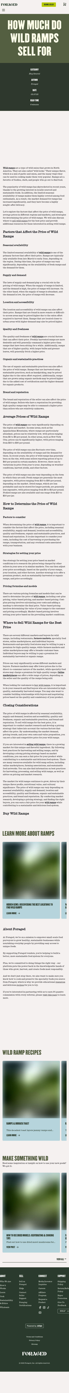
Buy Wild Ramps (16, 813)
